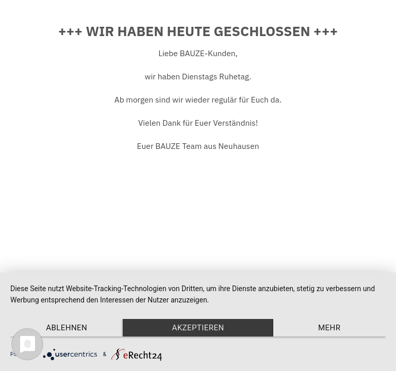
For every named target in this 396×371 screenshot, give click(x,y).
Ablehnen (66, 327)
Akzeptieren (198, 327)
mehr (329, 327)
